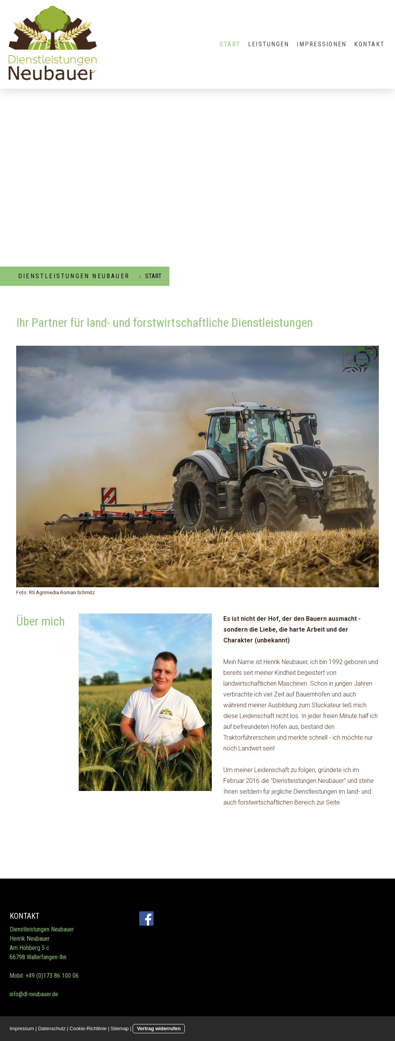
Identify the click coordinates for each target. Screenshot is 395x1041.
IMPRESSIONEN (321, 44)
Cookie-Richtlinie (87, 1028)
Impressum (22, 1028)
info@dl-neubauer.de (34, 994)
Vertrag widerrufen (159, 1028)
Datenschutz (52, 1028)
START (229, 44)
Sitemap (120, 1028)
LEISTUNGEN (268, 44)
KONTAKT (369, 44)
